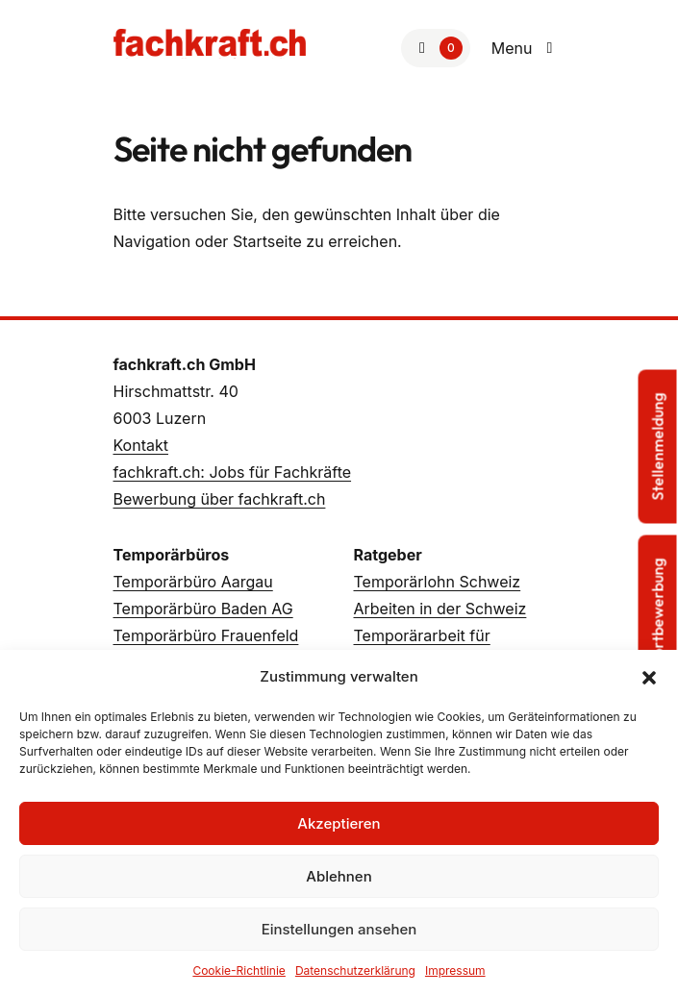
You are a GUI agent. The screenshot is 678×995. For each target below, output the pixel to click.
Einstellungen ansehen (339, 929)
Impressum (455, 970)
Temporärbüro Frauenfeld (206, 635)
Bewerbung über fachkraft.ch (219, 499)
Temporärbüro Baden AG (203, 608)
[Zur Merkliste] (435, 48)
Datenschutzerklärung (355, 970)
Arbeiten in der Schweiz (440, 608)
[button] (649, 676)
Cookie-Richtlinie (238, 970)
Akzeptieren (338, 823)
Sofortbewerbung (657, 619)
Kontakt (140, 445)
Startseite (267, 241)
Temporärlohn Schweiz (437, 581)
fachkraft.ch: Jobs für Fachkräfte (232, 472)
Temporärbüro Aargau (193, 581)
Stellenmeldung (657, 446)
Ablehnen (338, 876)
